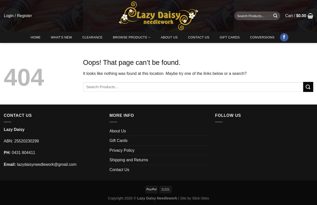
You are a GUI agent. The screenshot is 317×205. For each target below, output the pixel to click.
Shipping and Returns (129, 160)
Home (35, 37)
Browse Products (132, 37)
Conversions (262, 37)
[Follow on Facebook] (284, 37)
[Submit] (275, 16)
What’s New (61, 37)
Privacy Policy (122, 150)
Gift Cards (230, 37)
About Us (169, 37)
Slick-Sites (200, 198)
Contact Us (198, 37)
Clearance (92, 37)
